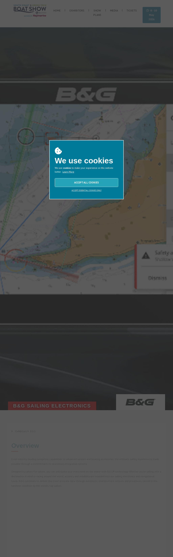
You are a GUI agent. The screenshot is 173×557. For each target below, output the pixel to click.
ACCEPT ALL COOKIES (86, 182)
